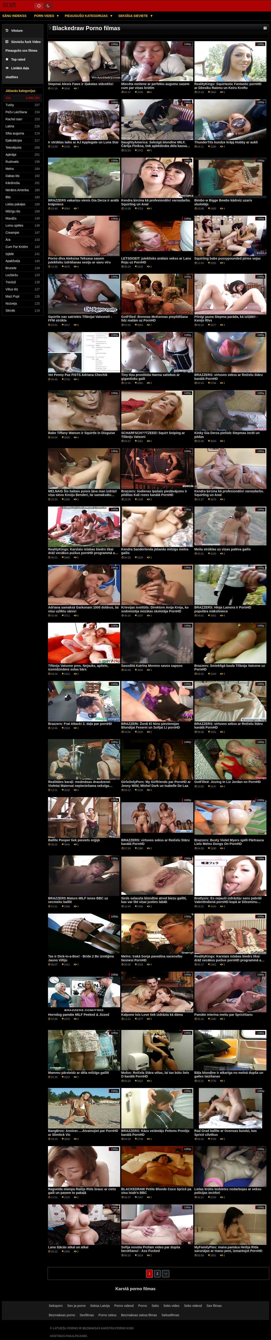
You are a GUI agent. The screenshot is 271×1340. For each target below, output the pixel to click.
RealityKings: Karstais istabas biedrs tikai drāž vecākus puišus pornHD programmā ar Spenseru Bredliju (82, 553)
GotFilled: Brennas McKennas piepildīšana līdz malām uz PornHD (154, 318)
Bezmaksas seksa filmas (139, 1315)
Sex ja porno (76, 1306)
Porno (142, 1306)
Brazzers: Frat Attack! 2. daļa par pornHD (80, 724)
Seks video (171, 1306)
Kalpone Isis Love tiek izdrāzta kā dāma (152, 1014)
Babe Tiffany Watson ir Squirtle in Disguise (81, 433)
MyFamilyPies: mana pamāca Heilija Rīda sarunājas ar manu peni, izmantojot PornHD (228, 1249)
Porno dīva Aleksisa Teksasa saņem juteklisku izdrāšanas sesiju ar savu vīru (79, 260)
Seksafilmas (170, 1315)
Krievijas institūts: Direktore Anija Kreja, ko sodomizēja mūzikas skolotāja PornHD (155, 609)
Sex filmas (214, 1306)
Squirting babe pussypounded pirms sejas (227, 258)
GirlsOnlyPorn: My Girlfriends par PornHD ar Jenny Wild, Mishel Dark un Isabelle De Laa (156, 784)
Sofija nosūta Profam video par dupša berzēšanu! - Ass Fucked (150, 1249)
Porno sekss (107, 1315)
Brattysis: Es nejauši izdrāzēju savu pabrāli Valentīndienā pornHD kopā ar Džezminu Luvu (228, 902)
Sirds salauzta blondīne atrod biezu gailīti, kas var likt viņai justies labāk (154, 900)
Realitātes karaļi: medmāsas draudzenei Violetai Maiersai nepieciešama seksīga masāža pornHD (79, 785)
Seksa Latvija (100, 1306)
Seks (155, 1306)
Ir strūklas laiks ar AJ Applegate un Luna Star (83, 142)
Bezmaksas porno (62, 1315)
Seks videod (193, 1306)
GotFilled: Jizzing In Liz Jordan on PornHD (227, 782)
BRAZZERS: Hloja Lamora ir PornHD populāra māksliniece (222, 609)
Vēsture (14, 30)
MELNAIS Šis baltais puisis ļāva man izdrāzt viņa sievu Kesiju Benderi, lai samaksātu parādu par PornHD (82, 495)
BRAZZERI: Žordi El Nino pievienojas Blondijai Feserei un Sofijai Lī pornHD (150, 725)
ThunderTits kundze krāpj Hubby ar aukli (226, 142)
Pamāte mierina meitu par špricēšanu (223, 1014)
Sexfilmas (87, 1315)
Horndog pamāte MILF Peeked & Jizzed (78, 1014)
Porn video (44, 16)
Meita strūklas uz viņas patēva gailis (222, 549)
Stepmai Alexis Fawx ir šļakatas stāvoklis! (80, 84)
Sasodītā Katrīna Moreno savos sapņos (152, 665)
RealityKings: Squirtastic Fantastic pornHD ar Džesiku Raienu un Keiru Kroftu (228, 86)
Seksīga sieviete (133, 16)
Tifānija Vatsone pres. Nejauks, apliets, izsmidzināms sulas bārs (78, 667)
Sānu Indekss (14, 16)
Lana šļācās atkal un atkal (68, 1247)
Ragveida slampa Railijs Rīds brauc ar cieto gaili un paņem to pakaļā (82, 1191)
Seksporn (56, 1306)
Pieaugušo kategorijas (87, 16)
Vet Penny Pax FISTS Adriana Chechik (77, 375)
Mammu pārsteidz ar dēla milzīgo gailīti (78, 1073)
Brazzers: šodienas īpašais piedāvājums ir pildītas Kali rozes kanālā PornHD (154, 493)
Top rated (15, 59)
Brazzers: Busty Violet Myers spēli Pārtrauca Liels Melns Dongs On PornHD (229, 842)
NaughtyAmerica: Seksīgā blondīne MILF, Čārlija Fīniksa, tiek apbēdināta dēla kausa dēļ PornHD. (154, 146)
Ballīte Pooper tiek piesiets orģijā (74, 840)
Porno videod (124, 1306)
